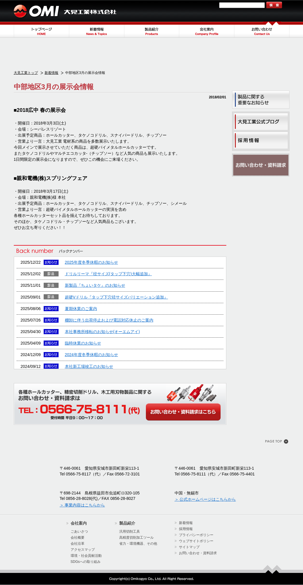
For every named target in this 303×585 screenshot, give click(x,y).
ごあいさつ (79, 531)
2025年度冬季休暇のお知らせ (91, 262)
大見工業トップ (26, 73)
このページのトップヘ (277, 442)
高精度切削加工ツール (136, 538)
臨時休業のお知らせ (83, 343)
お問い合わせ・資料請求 (261, 165)
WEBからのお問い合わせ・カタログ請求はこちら (183, 411)
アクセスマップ (83, 550)
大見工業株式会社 (65, 11)
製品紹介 (151, 30)
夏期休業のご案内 (81, 308)
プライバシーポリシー (196, 535)
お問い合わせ (262, 30)
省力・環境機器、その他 (138, 544)
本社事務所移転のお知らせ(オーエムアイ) (102, 331)
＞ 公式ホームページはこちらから (205, 499)
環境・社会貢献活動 (86, 556)
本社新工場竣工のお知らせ (89, 366)
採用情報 (186, 529)
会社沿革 (77, 544)
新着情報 (96, 30)
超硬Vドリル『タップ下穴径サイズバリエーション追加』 (116, 297)
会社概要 (77, 538)
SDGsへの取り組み (86, 562)
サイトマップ (205, 5)
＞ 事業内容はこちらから (82, 505)
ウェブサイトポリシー (196, 541)
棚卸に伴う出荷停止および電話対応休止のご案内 (109, 320)
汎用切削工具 (129, 531)
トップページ (41, 30)
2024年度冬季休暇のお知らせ (91, 354)
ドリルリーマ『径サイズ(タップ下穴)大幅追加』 (108, 274)
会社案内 (206, 30)
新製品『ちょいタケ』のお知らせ (95, 285)
